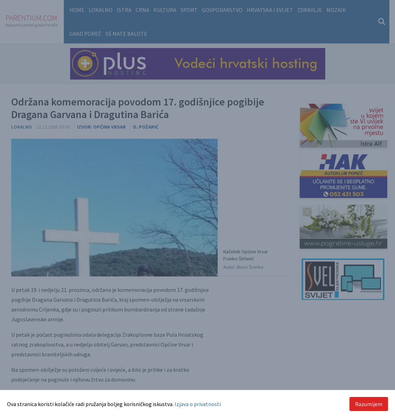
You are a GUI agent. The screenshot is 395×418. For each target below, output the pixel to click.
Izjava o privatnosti (198, 403)
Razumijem (368, 403)
